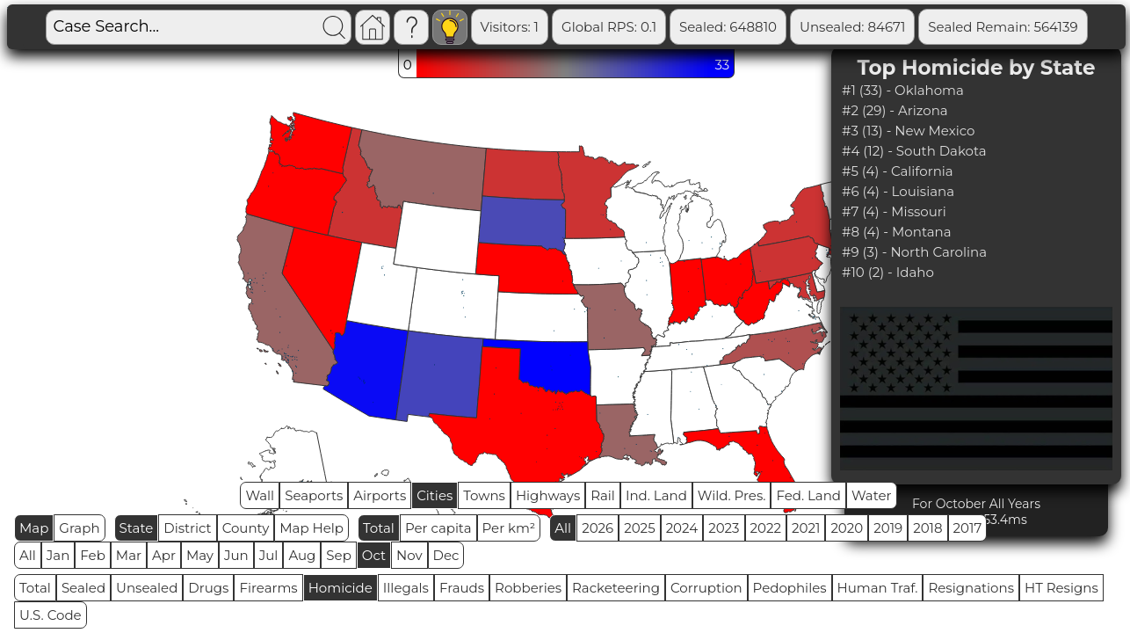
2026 (597, 528)
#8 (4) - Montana (897, 231)
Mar (128, 555)
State (137, 528)
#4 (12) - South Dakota (914, 150)
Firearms (268, 587)
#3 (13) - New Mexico (908, 130)
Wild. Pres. (732, 495)
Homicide (340, 587)
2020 (846, 528)
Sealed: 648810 (728, 26)
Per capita (438, 528)
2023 (723, 528)
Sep (338, 555)
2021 (806, 528)
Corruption (706, 587)
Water (871, 495)
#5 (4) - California (897, 171)
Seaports (314, 495)
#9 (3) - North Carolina (914, 252)
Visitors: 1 (510, 26)
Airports (379, 495)
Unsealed (146, 587)
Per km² (509, 528)
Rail (602, 495)
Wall (259, 495)
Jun (236, 555)
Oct (374, 555)
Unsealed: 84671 (852, 26)
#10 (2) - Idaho (888, 272)
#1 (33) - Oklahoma (903, 90)
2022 (765, 528)
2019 (887, 528)
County (246, 528)
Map (33, 528)
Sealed (83, 587)
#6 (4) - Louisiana (898, 191)
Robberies (528, 587)
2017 (967, 528)
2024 (682, 528)
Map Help (311, 528)
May (200, 555)
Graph (79, 528)
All (562, 528)
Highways (548, 495)
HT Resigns (1061, 587)
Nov (409, 555)
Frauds (461, 587)
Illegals (406, 587)
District (187, 528)
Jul (269, 555)
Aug (301, 555)
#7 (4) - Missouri (894, 211)
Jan (58, 555)
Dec (446, 555)
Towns (484, 495)
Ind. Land (656, 495)
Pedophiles (790, 587)
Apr (164, 555)
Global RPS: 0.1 (608, 26)
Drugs (208, 587)
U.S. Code (50, 615)
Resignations (971, 587)
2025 (639, 528)
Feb (92, 555)
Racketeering (616, 587)
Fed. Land (808, 495)
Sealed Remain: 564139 (1002, 26)
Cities (435, 495)
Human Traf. (877, 587)
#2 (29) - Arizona (895, 110)
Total (379, 528)
